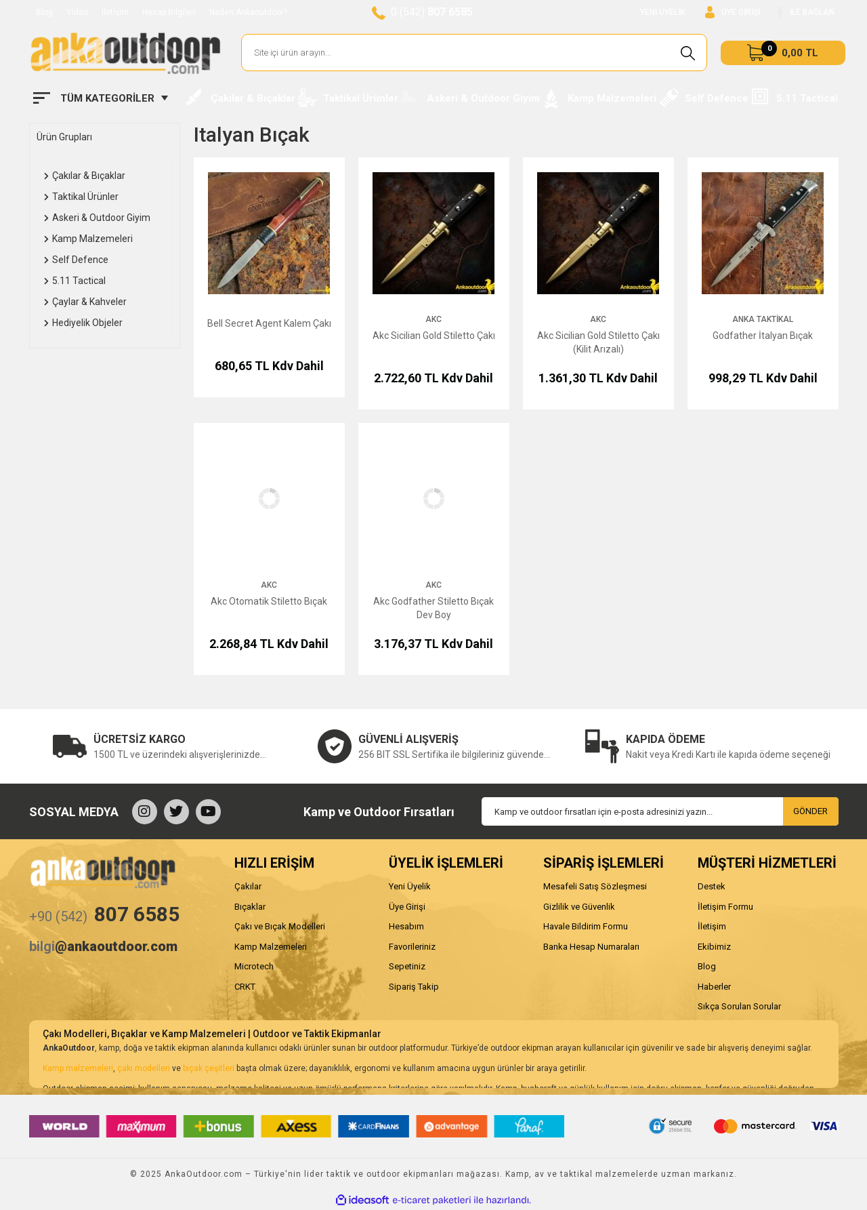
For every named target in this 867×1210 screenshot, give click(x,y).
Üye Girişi (407, 907)
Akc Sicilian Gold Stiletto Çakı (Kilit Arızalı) (598, 342)
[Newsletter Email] (660, 811)
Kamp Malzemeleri (270, 947)
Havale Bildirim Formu (585, 926)
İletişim (115, 12)
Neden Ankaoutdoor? (248, 12)
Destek (711, 886)
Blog (44, 12)
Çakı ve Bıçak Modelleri (279, 926)
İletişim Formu (725, 907)
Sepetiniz (407, 966)
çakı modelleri (143, 1068)
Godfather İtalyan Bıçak (763, 335)
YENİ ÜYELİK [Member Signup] (662, 12)
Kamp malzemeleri (78, 1068)
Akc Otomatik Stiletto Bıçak (269, 601)
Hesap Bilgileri (169, 12)
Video (77, 12)
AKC (433, 319)
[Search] (474, 52)
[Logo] (125, 53)
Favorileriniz (412, 947)
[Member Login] (732, 12)
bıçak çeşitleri (208, 1068)
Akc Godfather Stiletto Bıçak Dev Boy (433, 608)
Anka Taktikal (762, 319)
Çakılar (247, 886)
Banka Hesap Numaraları (591, 947)
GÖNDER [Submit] (810, 811)
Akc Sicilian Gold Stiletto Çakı (434, 335)
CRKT (244, 987)
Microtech (254, 966)
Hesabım (406, 926)
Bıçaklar (250, 907)
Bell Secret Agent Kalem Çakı (269, 323)
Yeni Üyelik (410, 886)
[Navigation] (100, 98)
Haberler (714, 987)
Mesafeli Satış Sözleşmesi (595, 886)
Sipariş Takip (414, 987)
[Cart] (783, 53)
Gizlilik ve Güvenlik (579, 907)
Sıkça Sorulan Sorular (739, 1006)
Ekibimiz (714, 947)
